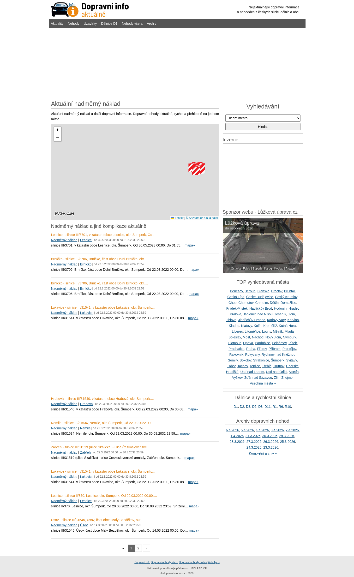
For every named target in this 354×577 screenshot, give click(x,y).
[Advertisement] (177, 62)
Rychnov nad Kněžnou (278, 354)
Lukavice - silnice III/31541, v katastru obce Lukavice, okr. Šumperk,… (103, 307)
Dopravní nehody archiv (193, 562)
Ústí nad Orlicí (276, 372)
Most (246, 337)
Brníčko (85, 264)
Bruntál (289, 291)
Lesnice (86, 240)
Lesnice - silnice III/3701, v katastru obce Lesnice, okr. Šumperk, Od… (103, 235)
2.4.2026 (292, 430)
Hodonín (280, 308)
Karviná (293, 320)
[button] (196, 171)
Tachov (242, 366)
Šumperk (277, 360)
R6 (281, 407)
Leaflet (177, 218)
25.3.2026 (287, 442)
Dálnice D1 (109, 23)
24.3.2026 (253, 447)
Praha (250, 349)
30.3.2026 (269, 436)
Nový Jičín (273, 337)
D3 (248, 407)
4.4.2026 (262, 430)
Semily (233, 360)
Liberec (237, 331)
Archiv (151, 23)
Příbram (275, 349)
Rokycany (252, 354)
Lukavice (86, 313)
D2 (242, 407)
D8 (260, 407)
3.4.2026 (277, 430)
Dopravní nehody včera (164, 562)
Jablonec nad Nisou (258, 314)
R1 (274, 407)
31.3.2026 (253, 436)
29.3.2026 (286, 436)
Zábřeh (85, 452)
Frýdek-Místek (237, 308)
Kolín (258, 326)
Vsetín (294, 372)
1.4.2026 (237, 436)
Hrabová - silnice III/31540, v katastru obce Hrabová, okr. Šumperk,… (102, 399)
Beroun (250, 291)
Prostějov (289, 349)
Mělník (278, 331)
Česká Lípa (235, 297)
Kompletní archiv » (263, 453)
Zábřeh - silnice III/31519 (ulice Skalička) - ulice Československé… (100, 447)
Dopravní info (142, 562)
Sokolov (245, 360)
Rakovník (236, 354)
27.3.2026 (253, 442)
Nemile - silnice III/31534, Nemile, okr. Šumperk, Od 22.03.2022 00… (102, 423)
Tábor (231, 366)
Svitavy (291, 360)
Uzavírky (90, 23)
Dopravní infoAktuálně (65, 7)
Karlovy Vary (276, 320)
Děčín (274, 303)
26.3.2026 (270, 442)
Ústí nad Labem (252, 372)
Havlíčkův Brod (260, 308)
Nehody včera (132, 23)
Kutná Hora (287, 326)
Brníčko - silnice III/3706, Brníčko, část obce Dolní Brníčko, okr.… (99, 259)
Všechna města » (263, 383)
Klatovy (246, 326)
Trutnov (278, 366)
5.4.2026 (247, 430)
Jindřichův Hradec (251, 320)
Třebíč (266, 366)
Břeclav (276, 291)
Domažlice (288, 303)
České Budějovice (259, 297)
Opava (248, 343)
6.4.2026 (232, 430)
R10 (288, 407)
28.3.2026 (237, 442)
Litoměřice (252, 331)
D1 (236, 407)
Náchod (258, 337)
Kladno (234, 326)
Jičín (291, 314)
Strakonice (261, 360)
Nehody (73, 23)
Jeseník (280, 314)
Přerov (262, 349)
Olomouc (234, 343)
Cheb (232, 303)
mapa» (190, 245)
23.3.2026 (270, 447)
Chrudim (261, 303)
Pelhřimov (279, 343)
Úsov (84, 525)
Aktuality (57, 23)
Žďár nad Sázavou (258, 377)
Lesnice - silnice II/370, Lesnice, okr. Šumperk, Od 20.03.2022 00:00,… (104, 496)
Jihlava (231, 320)
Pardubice (262, 343)
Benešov (236, 291)
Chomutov (245, 303)
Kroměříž (270, 326)
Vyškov (237, 377)
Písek (292, 343)
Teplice (255, 366)
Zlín (276, 377)
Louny (266, 331)
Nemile (85, 428)
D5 (254, 407)
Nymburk (289, 337)
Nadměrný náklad (64, 240)
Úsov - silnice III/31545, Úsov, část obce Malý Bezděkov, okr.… (98, 520)
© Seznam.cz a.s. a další (202, 218)
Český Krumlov (286, 297)
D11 (267, 407)
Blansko (263, 291)
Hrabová (86, 404)
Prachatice (236, 349)
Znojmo (287, 377)
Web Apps (214, 562)
